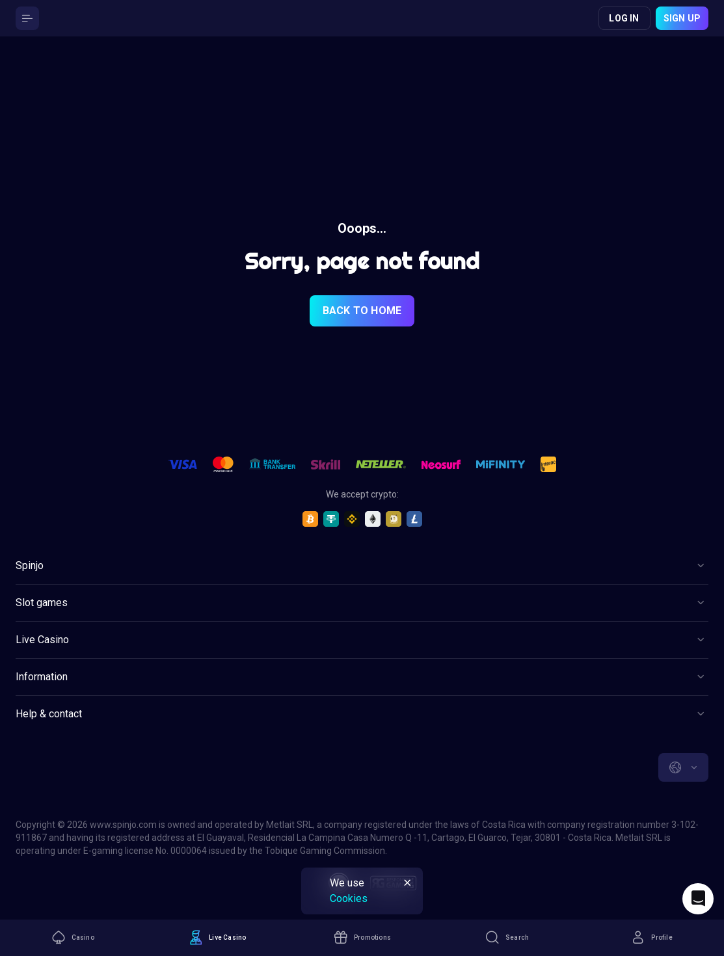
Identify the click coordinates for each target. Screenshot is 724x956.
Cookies (349, 898)
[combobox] (683, 767)
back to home (362, 310)
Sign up (682, 18)
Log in (624, 18)
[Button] (27, 18)
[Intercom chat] (698, 898)
